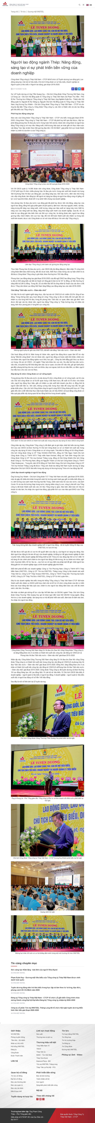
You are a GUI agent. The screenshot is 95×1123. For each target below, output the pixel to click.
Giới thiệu (15, 1031)
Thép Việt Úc (41, 1052)
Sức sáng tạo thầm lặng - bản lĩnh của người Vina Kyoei (34, 970)
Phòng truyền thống (18, 1037)
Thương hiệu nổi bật (46, 1042)
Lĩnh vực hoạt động (45, 1031)
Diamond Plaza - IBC (43, 1061)
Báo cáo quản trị (17, 1085)
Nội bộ (39, 1090)
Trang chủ (14, 12)
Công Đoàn (15, 1053)
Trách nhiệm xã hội (42, 1079)
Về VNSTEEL (15, 1034)
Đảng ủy (14, 1049)
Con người (40, 1082)
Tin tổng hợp (66, 1037)
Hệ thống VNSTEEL (17, 1046)
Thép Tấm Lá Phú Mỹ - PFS (45, 1067)
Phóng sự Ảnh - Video (72, 1055)
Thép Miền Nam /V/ (43, 1046)
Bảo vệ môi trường (43, 1076)
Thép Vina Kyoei (42, 1058)
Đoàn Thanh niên (17, 1056)
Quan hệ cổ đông (19, 1072)
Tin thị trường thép (68, 1040)
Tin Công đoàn (67, 1046)
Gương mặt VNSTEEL (36, 12)
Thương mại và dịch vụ (44, 1037)
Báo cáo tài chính (17, 1088)
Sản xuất (39, 1034)
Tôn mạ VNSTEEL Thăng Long (46, 1064)
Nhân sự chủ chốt (17, 1043)
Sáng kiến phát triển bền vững (46, 1085)
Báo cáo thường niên (18, 1082)
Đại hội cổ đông (16, 1079)
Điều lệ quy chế (16, 1091)
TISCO (38, 1049)
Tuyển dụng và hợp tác (22, 1096)
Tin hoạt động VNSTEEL (70, 1034)
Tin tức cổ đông (16, 1076)
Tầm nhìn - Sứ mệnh (18, 1040)
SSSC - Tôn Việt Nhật (44, 1055)
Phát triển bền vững (45, 1072)
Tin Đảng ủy (66, 1043)
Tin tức (23, 12)
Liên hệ (14, 1061)
